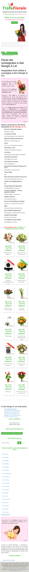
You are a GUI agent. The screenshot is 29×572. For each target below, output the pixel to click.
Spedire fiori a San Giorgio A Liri (11, 413)
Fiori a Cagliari (5, 467)
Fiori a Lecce (5, 454)
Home (3, 52)
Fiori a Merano (5, 463)
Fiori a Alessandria (6, 473)
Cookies (15, 570)
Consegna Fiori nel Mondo (8, 560)
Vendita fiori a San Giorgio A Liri (11, 412)
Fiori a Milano (5, 460)
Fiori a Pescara (5, 499)
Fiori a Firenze (5, 489)
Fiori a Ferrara (5, 486)
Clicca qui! (14, 22)
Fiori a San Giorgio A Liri (10, 409)
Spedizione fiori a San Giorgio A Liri (12, 415)
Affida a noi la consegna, (14, 18)
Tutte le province (5, 514)
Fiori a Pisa (5, 496)
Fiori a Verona (5, 480)
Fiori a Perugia (5, 483)
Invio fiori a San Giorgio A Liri (11, 416)
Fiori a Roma (5, 457)
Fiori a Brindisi (5, 470)
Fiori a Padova (5, 476)
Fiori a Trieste (5, 512)
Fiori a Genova (5, 505)
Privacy (18, 570)
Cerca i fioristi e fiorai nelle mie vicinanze (12, 433)
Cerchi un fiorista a (14, 14)
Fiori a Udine (5, 493)
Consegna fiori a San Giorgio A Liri (12, 410)
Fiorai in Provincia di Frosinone (10, 54)
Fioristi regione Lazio (12, 52)
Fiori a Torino (5, 502)
